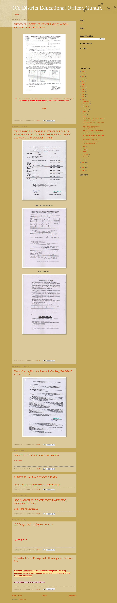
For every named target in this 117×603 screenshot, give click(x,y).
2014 (83, 160)
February (85, 154)
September (86, 109)
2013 (83, 162)
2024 (83, 76)
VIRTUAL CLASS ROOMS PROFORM (37, 455)
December (86, 101)
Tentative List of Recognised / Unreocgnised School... (90, 142)
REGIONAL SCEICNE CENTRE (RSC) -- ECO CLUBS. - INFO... (93, 119)
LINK (44, 109)
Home (17, 15)
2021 (83, 84)
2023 (83, 79)
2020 (83, 86)
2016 (83, 96)
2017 (83, 94)
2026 (83, 71)
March (85, 151)
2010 (83, 170)
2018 (83, 91)
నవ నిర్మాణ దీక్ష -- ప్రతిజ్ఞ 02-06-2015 (33, 524)
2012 (83, 165)
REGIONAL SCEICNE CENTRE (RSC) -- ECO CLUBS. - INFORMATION (41, 26)
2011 (83, 167)
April (84, 149)
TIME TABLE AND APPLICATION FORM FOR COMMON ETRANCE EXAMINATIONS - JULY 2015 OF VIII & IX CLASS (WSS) (42, 134)
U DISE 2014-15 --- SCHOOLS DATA (35, 477)
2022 (83, 81)
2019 (83, 89)
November (86, 104)
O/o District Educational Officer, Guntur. (57, 8)
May (84, 146)
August (85, 111)
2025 (83, 74)
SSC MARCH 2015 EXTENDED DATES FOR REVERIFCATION (93, 136)
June (84, 116)
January (85, 156)
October (85, 106)
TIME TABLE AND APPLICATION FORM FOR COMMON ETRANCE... (93, 123)
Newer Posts (17, 596)
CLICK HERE (18, 461)
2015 (83, 99)
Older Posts (72, 596)
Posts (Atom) (23, 599)
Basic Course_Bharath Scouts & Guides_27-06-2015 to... (91, 127)
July (84, 114)
